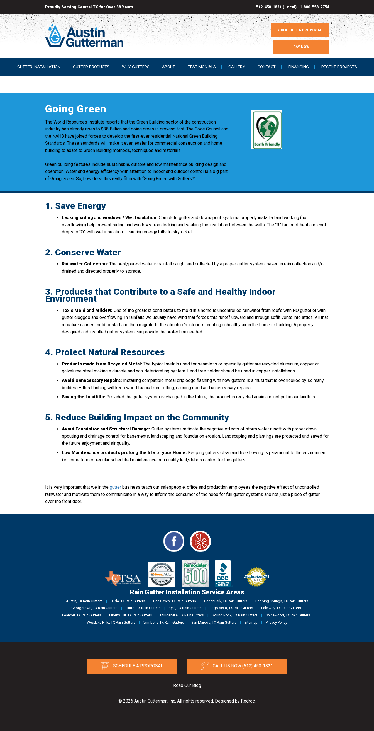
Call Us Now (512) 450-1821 (237, 666)
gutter (115, 487)
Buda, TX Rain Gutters (128, 601)
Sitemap (251, 622)
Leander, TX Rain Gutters (81, 615)
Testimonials (202, 67)
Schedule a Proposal (132, 666)
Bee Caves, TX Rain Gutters (174, 601)
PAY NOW (301, 47)
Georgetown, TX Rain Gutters (94, 608)
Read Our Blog (187, 685)
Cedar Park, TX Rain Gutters (225, 601)
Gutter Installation (38, 67)
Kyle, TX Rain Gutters (185, 608)
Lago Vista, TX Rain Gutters (231, 608)
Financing (298, 67)
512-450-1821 (269, 7)
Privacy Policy (276, 622)
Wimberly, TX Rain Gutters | (164, 622)
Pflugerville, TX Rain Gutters (182, 615)
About (168, 67)
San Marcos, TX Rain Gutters (213, 622)
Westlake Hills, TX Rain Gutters (111, 622)
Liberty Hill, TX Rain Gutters (130, 615)
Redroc (248, 701)
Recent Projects (339, 67)
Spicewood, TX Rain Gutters (288, 615)
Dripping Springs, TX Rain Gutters (281, 601)
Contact (267, 67)
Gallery (236, 67)
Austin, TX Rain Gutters (84, 601)
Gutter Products (91, 67)
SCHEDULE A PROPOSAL (300, 30)
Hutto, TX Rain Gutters (143, 608)
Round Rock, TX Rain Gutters (235, 615)
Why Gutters (136, 67)
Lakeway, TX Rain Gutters (281, 608)
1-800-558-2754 (314, 7)
